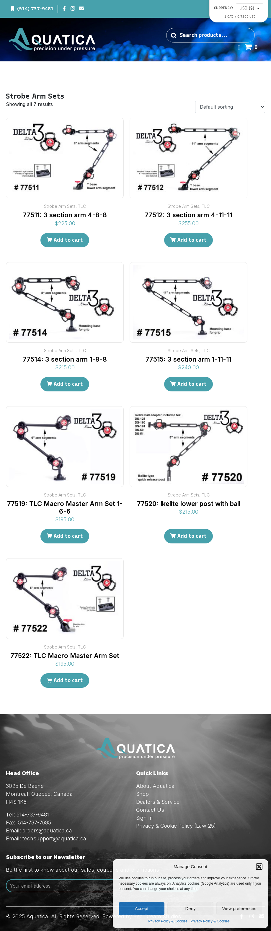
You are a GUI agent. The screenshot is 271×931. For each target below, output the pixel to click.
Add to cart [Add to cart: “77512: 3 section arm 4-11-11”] (192, 240)
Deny (190, 908)
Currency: (223, 8)
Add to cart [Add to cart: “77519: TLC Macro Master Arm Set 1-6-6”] (68, 536)
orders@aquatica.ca (47, 830)
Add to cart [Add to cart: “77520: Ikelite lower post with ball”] (192, 536)
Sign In (144, 818)
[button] (259, 867)
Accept (141, 908)
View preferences (239, 908)
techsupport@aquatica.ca (54, 838)
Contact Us (150, 810)
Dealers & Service (157, 802)
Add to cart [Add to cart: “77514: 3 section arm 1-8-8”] (68, 384)
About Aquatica (155, 786)
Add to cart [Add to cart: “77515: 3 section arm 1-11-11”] (192, 384)
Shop (142, 794)
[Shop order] (230, 107)
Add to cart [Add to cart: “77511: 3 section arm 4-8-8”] (68, 240)
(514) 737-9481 (35, 9)
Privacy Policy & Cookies (167, 921)
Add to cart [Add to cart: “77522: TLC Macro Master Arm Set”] (68, 680)
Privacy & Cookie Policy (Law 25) (176, 826)
